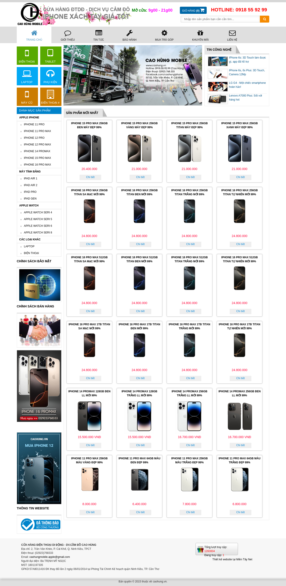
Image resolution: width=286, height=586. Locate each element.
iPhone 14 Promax (37, 151)
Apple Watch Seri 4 (38, 212)
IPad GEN (30, 198)
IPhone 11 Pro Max (37, 131)
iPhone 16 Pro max (37, 164)
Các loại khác (29, 239)
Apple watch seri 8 (38, 232)
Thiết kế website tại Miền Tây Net (232, 559)
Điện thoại (27, 56)
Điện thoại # (50, 97)
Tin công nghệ (219, 49)
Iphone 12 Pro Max (37, 144)
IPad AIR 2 (30, 185)
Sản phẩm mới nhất (82, 113)
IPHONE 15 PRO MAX (37, 158)
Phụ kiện (50, 76)
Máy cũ (26, 97)
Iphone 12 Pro (34, 137)
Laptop (26, 76)
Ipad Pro (30, 191)
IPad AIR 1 (30, 178)
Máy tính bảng (30, 171)
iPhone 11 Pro (34, 124)
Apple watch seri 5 (38, 219)
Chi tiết (90, 177)
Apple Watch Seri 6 (38, 225)
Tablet (50, 56)
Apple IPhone (29, 117)
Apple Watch (28, 205)
